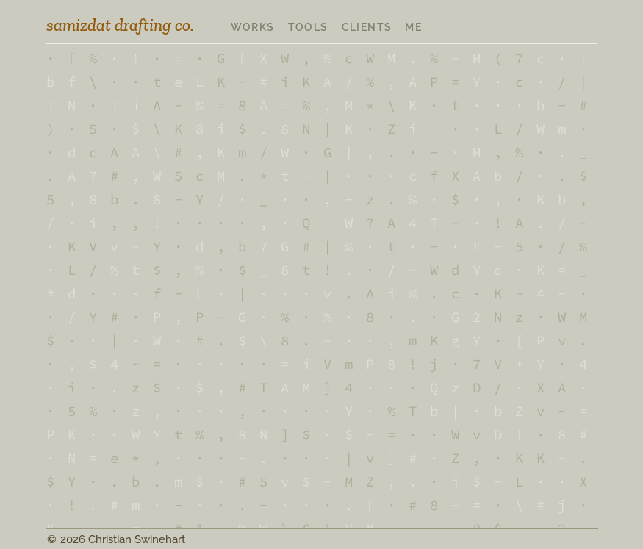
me (413, 27)
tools (308, 27)
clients (367, 27)
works (253, 27)
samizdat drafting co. (120, 25)
